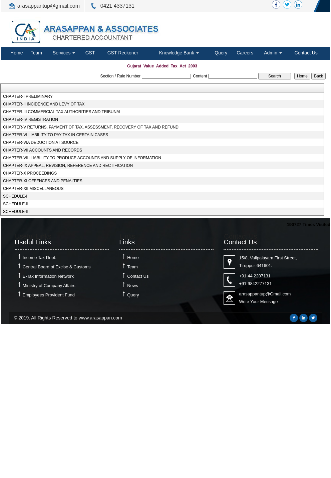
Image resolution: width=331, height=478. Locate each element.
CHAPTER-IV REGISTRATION (30, 119)
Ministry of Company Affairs (49, 285)
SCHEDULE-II (15, 204)
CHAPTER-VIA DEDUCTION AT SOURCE (40, 142)
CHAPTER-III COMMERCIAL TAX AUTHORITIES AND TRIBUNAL (62, 111)
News (132, 285)
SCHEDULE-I (15, 196)
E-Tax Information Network (48, 276)
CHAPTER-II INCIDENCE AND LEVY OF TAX (44, 104)
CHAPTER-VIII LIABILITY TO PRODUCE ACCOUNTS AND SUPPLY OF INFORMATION (82, 158)
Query (221, 52)
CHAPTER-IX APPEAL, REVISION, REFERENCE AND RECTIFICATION (68, 165)
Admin (273, 52)
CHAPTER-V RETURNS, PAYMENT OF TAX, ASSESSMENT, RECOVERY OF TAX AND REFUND (91, 127)
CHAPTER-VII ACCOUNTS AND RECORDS (42, 150)
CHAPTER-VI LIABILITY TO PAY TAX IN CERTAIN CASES (55, 135)
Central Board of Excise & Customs (57, 266)
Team (36, 52)
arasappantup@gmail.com (48, 6)
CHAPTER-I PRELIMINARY (28, 96)
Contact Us (306, 52)
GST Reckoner (122, 52)
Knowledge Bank (179, 52)
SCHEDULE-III (16, 211)
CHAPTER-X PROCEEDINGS (30, 173)
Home (16, 52)
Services (64, 52)
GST (90, 52)
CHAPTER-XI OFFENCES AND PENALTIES (42, 181)
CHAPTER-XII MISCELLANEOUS (33, 188)
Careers (245, 52)
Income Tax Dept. (39, 257)
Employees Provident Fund (49, 294)
